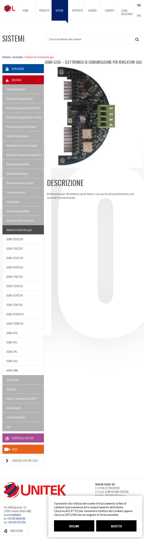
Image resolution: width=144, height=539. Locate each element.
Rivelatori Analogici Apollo (19, 98)
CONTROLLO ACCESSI (17, 438)
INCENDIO (12, 80)
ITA (139, 5)
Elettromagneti (13, 408)
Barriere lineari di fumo (17, 164)
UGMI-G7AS (11, 361)
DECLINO (74, 526)
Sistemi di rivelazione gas (39, 57)
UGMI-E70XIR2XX (14, 323)
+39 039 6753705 (17, 522)
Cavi (8, 426)
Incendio (18, 57)
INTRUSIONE (13, 68)
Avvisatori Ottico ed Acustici (20, 220)
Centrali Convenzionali (17, 136)
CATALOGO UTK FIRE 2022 (20, 460)
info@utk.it (15, 515)
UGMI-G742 (11, 342)
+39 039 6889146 (16, 518)
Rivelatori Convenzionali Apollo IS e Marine (25, 155)
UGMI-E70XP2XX (14, 305)
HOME (25, 10)
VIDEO (11, 449)
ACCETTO (116, 526)
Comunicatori (12, 201)
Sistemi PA (11, 389)
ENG (139, 15)
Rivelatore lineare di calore (20, 183)
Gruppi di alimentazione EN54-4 (22, 398)
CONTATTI (109, 10)
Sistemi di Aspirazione (17, 173)
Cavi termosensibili (15, 192)
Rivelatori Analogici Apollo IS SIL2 (23, 108)
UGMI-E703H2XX (14, 286)
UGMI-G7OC (12, 333)
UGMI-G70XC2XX (14, 258)
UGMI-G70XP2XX (14, 295)
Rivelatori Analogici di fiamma (21, 126)
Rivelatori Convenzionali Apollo (22, 145)
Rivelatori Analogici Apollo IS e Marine (25, 117)
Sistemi (6, 57)
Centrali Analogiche (16, 89)
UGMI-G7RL (11, 351)
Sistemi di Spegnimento (18, 211)
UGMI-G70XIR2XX (15, 314)
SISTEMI (62, 14)
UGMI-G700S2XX (14, 239)
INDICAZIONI (12, 530)
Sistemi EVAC (12, 380)
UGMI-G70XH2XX (14, 267)
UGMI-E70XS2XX (14, 248)
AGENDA (92, 10)
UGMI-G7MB (12, 370)
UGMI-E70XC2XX (14, 276)
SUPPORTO (77, 10)
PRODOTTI (44, 10)
